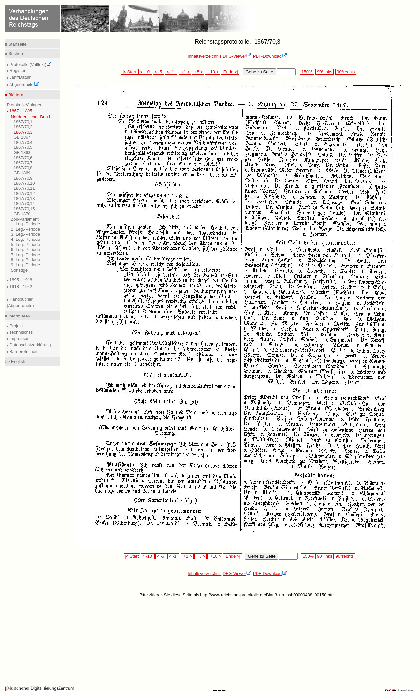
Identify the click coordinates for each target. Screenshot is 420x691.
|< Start (129, 71)
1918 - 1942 (20, 286)
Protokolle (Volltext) (30, 64)
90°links (324, 71)
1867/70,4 (22, 142)
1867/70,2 (22, 127)
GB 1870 (21, 213)
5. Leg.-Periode (25, 244)
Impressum (19, 338)
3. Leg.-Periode (25, 234)
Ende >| (230, 71)
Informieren (18, 316)
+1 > (185, 71)
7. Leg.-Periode (25, 254)
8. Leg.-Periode (25, 259)
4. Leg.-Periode (25, 239)
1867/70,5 (22, 147)
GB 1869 (21, 172)
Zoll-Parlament (25, 219)
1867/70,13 (24, 198)
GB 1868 (21, 152)
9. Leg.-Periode (25, 264)
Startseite (17, 44)
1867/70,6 (22, 157)
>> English (15, 361)
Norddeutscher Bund (30, 116)
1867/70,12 (24, 193)
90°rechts (346, 71)
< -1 (171, 71)
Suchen (15, 53)
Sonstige (19, 270)
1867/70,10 (24, 183)
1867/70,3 (22, 132)
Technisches (20, 332)
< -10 (145, 71)
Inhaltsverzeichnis (204, 56)
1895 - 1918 (20, 280)
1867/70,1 (22, 121)
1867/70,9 (22, 178)
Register (16, 70)
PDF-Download (270, 56)
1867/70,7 (22, 162)
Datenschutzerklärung (29, 344)
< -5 (158, 71)
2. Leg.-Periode (25, 229)
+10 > (212, 71)
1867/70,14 (24, 203)
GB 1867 (21, 137)
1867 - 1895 (20, 110)
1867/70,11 (24, 188)
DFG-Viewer (237, 56)
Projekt (15, 325)
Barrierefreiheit (22, 351)
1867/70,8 (22, 167)
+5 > (198, 71)
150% (307, 71)
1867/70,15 (24, 208)
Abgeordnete (23, 84)
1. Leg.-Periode (25, 223)
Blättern (15, 94)
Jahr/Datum (19, 77)
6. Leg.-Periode (25, 249)
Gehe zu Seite (259, 71)
